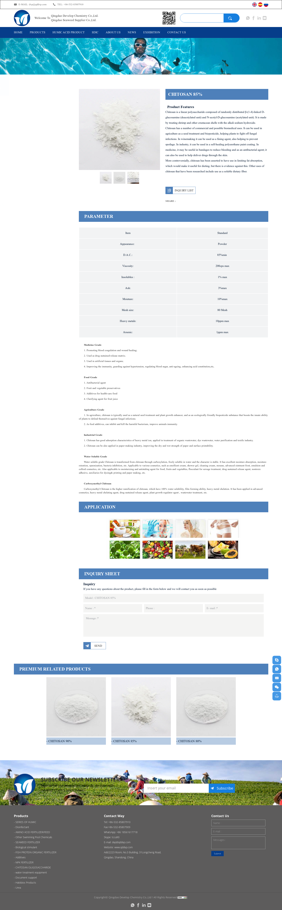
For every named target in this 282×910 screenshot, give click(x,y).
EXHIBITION (151, 32)
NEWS (132, 32)
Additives (32, 224)
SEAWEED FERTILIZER (43, 174)
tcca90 (115, 837)
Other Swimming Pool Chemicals (44, 156)
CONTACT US (176, 32)
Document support (41, 329)
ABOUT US (113, 32)
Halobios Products (40, 344)
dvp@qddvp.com (38, 4)
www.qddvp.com (123, 847)
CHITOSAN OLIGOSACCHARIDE (42, 290)
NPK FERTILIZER (38, 273)
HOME (18, 32)
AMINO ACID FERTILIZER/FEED (39, 136)
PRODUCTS (37, 32)
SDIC (95, 32)
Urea (27, 359)
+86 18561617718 (127, 832)
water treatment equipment (38, 311)
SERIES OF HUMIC (40, 104)
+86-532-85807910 (73, 4)
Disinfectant (34, 119)
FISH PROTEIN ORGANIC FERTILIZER (46, 206)
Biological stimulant (42, 189)
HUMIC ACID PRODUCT (69, 32)
